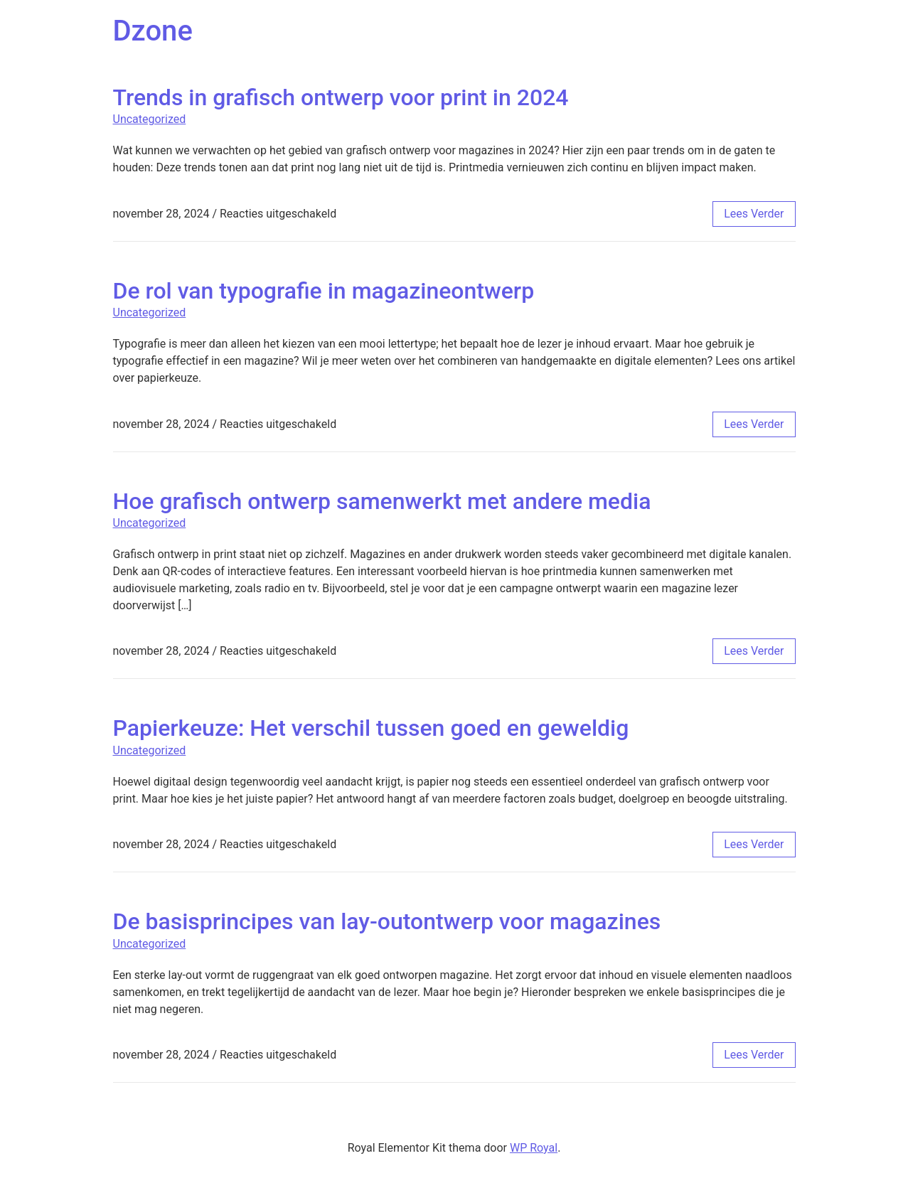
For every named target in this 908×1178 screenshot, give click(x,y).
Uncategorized (149, 119)
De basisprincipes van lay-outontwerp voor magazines (387, 921)
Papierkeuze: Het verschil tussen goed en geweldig (371, 727)
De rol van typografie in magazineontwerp (324, 290)
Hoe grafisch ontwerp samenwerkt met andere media (382, 501)
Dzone (153, 31)
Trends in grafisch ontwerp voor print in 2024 (341, 97)
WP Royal (533, 1148)
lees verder (754, 213)
